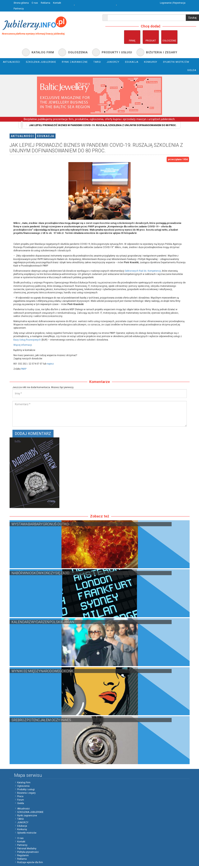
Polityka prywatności (28, 852)
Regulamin (23, 855)
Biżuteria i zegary (26, 793)
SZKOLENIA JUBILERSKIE (30, 812)
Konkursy (22, 829)
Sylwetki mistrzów (26, 832)
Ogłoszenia (23, 786)
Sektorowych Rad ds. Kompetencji (143, 271)
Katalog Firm (23, 782)
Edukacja (45, 136)
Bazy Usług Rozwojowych (27, 339)
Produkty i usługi (26, 789)
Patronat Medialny (26, 848)
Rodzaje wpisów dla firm (30, 862)
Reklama (45, 3)
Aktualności (22, 136)
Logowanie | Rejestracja (172, 3)
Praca (20, 796)
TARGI (20, 819)
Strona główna (21, 3)
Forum (20, 799)
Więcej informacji (22, 345)
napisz (50, 363)
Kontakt (57, 3)
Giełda (20, 803)
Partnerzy (19, 8)
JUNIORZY (22, 822)
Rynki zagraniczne (27, 815)
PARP (23, 369)
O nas (35, 3)
